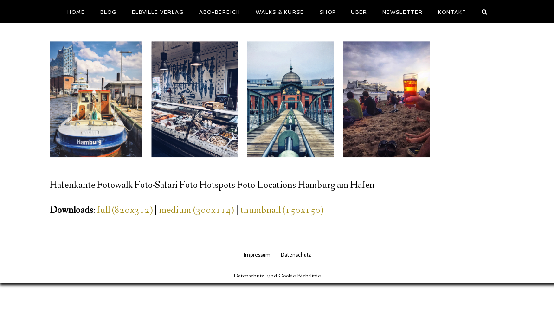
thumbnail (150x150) (281, 210)
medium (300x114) (196, 210)
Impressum (257, 254)
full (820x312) (125, 210)
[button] (484, 11)
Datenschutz (296, 254)
